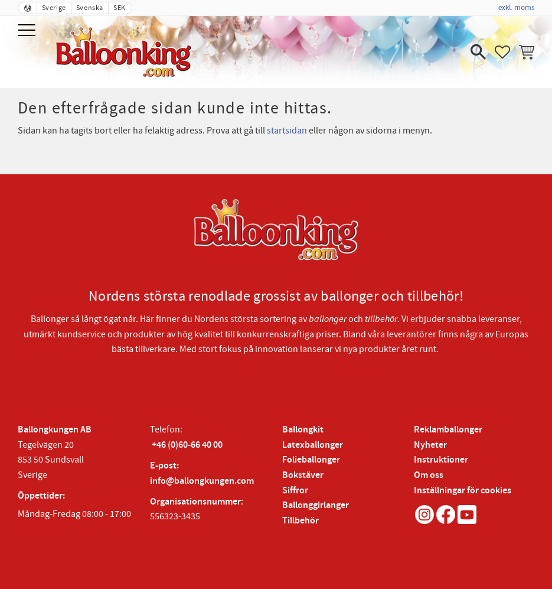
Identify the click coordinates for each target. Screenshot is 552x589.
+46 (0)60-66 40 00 (187, 445)
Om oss (428, 475)
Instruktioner (441, 460)
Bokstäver (303, 475)
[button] (28, 31)
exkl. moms (516, 7)
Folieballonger (311, 460)
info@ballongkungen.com (202, 481)
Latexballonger (312, 445)
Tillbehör (300, 521)
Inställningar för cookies (462, 490)
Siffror (295, 490)
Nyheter (430, 445)
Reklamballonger (448, 430)
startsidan (287, 130)
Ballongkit (303, 430)
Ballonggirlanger (315, 505)
